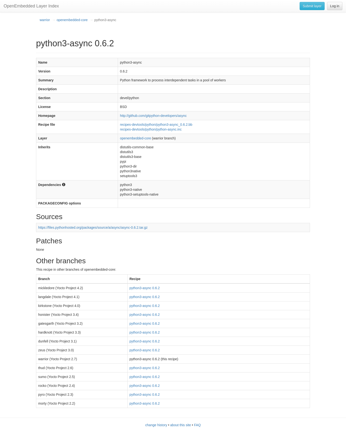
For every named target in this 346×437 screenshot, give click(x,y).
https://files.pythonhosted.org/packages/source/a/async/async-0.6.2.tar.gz (93, 227)
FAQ (197, 425)
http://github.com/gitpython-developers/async (153, 116)
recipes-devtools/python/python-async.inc (151, 129)
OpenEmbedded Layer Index (31, 6)
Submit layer (312, 6)
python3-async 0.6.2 (145, 288)
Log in (334, 6)
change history (156, 425)
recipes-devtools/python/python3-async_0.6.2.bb (156, 124)
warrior (45, 20)
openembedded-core (72, 20)
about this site (180, 425)
